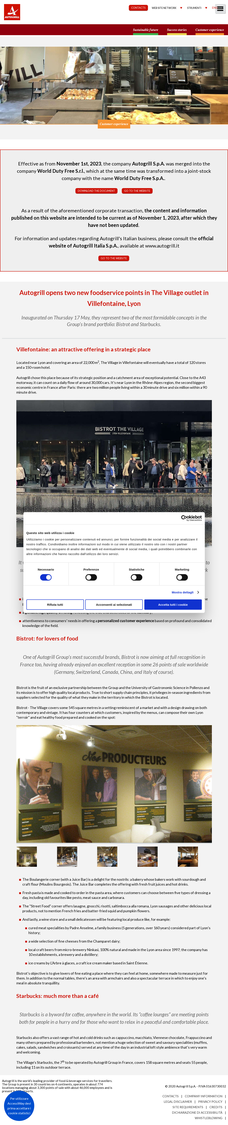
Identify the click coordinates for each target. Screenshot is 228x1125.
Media (200, 23)
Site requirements (188, 1107)
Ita (221, 7)
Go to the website (137, 190)
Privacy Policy (210, 1101)
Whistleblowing (208, 1118)
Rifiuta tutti (55, 604)
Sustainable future (145, 30)
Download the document (96, 190)
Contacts (170, 1096)
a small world (38, 29)
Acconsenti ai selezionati (114, 604)
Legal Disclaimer (178, 1101)
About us (71, 23)
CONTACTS (138, 7)
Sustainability (121, 23)
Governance (152, 23)
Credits (215, 1107)
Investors (179, 23)
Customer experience (210, 30)
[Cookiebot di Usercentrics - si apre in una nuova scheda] (184, 518)
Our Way (91, 23)
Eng (215, 7)
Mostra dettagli (183, 592)
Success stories (177, 30)
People (218, 23)
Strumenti (194, 7)
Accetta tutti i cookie (173, 604)
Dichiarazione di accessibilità (197, 1112)
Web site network (164, 7)
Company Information (203, 1096)
